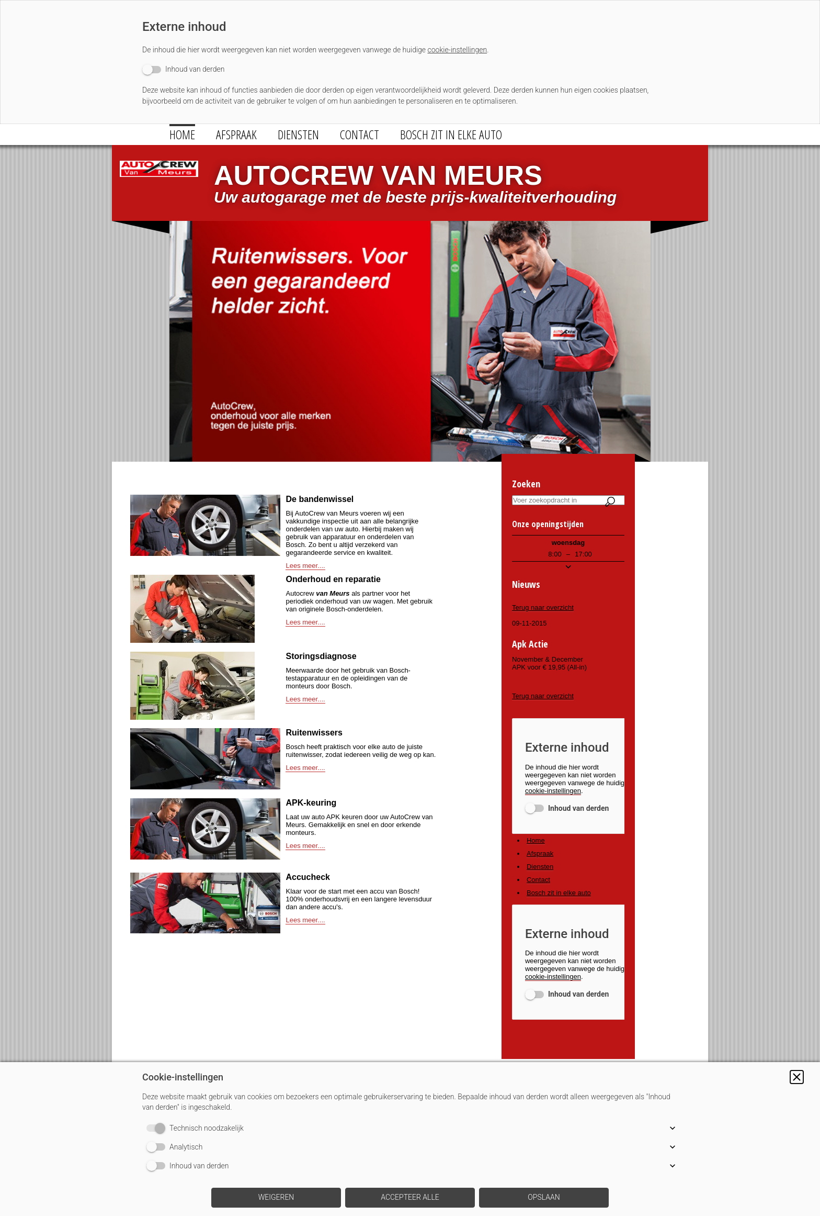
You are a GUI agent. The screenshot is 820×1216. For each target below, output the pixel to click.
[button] (796, 1077)
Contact (359, 134)
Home (182, 134)
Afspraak (236, 134)
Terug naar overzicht (543, 607)
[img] (159, 184)
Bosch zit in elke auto (451, 134)
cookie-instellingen (457, 50)
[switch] (183, 69)
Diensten (298, 134)
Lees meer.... (305, 566)
